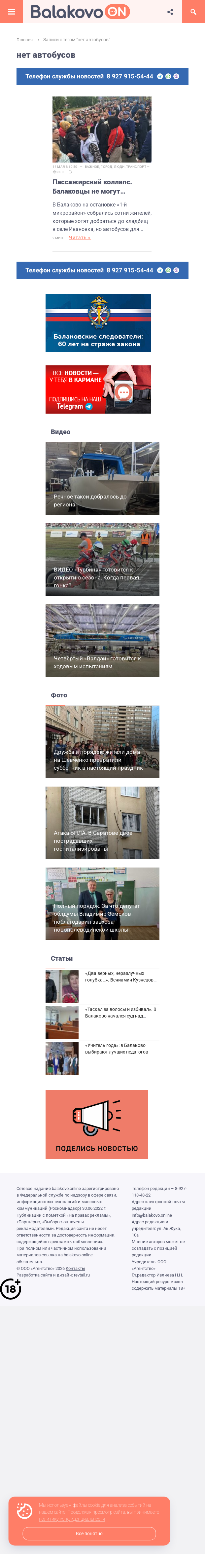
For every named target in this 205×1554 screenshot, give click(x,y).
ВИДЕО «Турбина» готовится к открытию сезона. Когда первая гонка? (96, 578)
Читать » (80, 237)
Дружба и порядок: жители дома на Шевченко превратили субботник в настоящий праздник (98, 760)
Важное (92, 166)
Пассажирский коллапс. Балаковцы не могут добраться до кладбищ (92, 187)
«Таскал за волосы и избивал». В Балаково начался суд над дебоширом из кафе (120, 1016)
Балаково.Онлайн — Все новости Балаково (80, 11)
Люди (119, 166)
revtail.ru (82, 1275)
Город (107, 166)
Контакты (75, 1268)
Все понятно (89, 1533)
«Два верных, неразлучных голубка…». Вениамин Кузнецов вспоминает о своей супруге (119, 980)
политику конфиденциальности (72, 1519)
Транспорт (136, 166)
